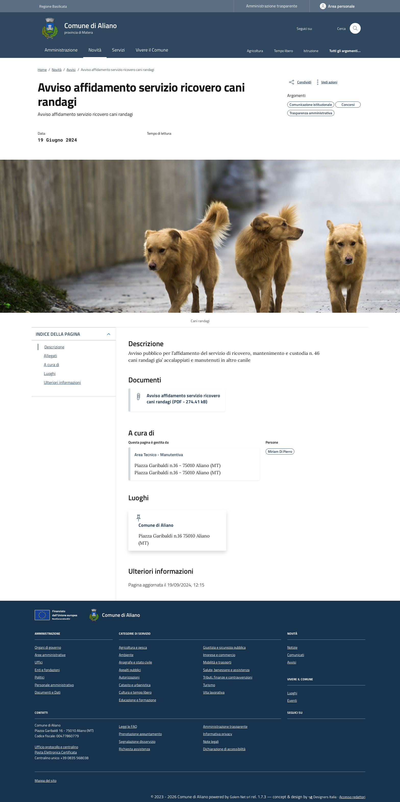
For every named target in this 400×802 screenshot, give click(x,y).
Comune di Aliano (156, 525)
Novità (95, 49)
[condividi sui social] (299, 82)
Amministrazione (61, 49)
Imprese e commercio (219, 655)
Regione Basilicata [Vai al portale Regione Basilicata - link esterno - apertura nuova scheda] (53, 6)
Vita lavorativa (213, 692)
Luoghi (292, 693)
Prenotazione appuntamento (140, 734)
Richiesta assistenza (134, 749)
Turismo (209, 685)
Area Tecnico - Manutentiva (158, 455)
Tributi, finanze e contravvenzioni (227, 677)
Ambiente (126, 655)
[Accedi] (337, 6)
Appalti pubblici (130, 670)
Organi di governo (48, 647)
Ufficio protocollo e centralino (56, 747)
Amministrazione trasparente (271, 6)
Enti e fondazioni (47, 670)
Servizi (118, 49)
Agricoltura (255, 50)
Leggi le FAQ (128, 726)
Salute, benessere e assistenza (226, 670)
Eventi (292, 700)
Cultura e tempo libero (135, 692)
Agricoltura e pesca (133, 647)
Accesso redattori (352, 797)
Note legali (211, 741)
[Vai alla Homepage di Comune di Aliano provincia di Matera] (81, 28)
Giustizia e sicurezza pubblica (224, 647)
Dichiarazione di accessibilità (224, 749)
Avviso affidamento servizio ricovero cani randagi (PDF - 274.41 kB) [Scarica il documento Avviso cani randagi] (183, 399)
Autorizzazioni (129, 677)
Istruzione (311, 50)
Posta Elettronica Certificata (56, 752)
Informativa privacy (217, 734)
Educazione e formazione (137, 700)
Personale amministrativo (54, 685)
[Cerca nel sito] (355, 28)
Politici (39, 677)
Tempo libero (283, 50)
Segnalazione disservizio (137, 741)
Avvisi (291, 662)
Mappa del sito (45, 780)
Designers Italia (322, 797)
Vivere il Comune (152, 49)
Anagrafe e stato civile (135, 662)
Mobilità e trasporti (217, 662)
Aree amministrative (50, 655)
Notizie (292, 647)
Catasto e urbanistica (135, 685)
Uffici (39, 662)
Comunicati (295, 655)
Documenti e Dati (47, 692)
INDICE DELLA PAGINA (58, 334)
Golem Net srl (240, 797)
